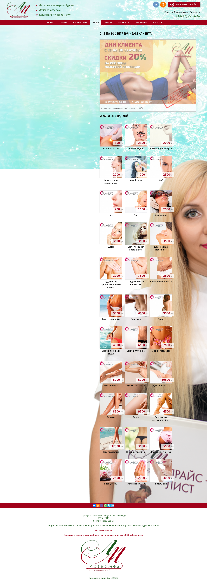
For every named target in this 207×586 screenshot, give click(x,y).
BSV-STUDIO (112, 578)
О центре (63, 22)
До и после (123, 22)
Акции (96, 22)
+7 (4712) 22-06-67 (187, 16)
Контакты (157, 22)
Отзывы (108, 22)
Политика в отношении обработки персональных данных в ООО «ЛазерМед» (104, 535)
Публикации (141, 22)
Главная (49, 22)
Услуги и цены (80, 22)
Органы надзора (103, 530)
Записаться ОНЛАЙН (186, 4)
